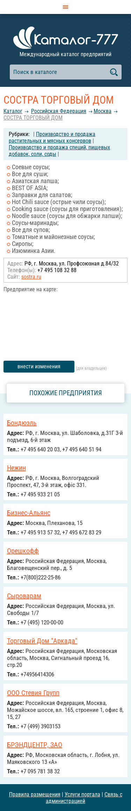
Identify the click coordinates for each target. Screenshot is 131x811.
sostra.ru (31, 276)
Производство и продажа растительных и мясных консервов (52, 137)
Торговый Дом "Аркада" (42, 641)
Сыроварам (24, 596)
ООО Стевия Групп (33, 693)
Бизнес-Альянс (28, 513)
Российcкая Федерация (58, 111)
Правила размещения (34, 794)
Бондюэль (22, 423)
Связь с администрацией (84, 797)
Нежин (16, 468)
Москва (102, 111)
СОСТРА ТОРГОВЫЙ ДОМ (33, 117)
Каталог (12, 111)
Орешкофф (23, 551)
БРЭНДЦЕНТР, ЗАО (34, 745)
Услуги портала (82, 794)
